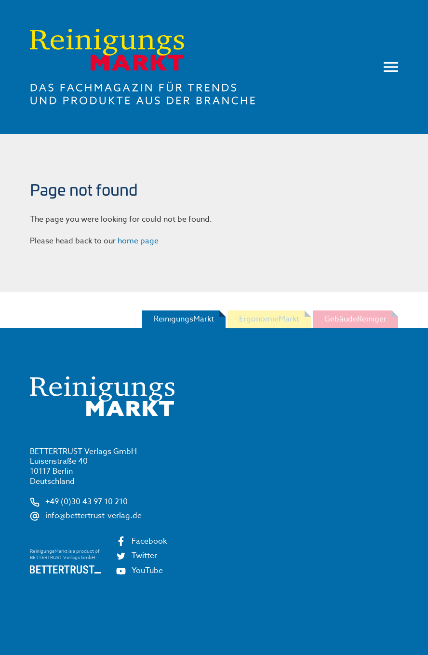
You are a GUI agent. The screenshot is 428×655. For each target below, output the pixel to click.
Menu (391, 67)
